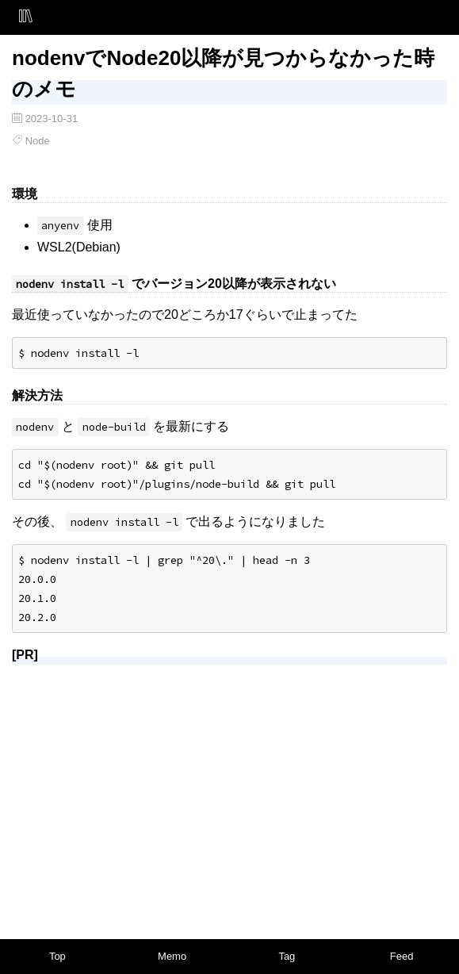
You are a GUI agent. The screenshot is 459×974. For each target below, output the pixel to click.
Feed (402, 956)
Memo (172, 956)
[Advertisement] (229, 788)
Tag (286, 956)
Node (37, 141)
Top (57, 956)
